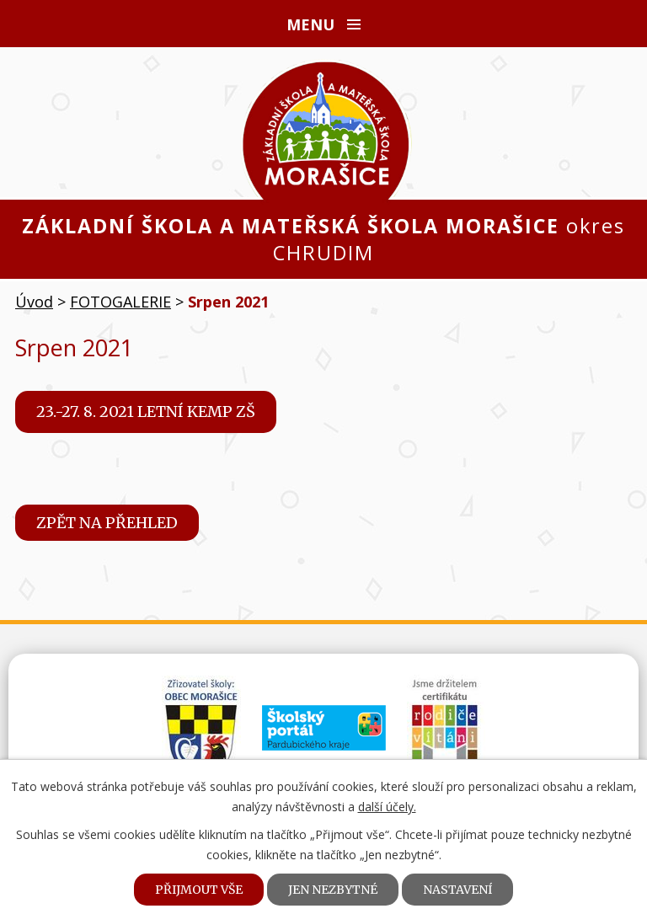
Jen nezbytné (332, 889)
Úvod (34, 301)
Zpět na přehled (107, 522)
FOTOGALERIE (120, 301)
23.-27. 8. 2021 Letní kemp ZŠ (145, 411)
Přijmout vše (199, 889)
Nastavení (457, 889)
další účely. (387, 807)
